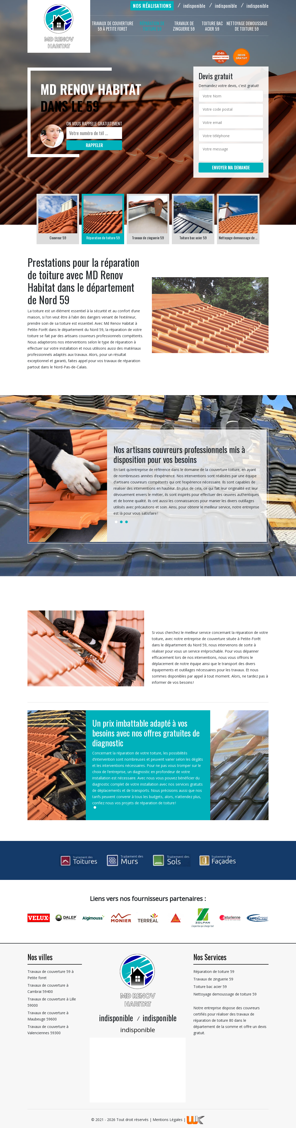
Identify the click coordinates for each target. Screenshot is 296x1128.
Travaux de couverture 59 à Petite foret (112, 26)
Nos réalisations (152, 5)
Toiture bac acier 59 (212, 26)
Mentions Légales (167, 1119)
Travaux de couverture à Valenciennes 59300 (47, 1029)
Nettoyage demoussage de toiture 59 (247, 26)
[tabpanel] (187, 482)
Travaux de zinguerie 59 (184, 26)
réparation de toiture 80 (213, 1020)
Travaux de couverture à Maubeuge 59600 (47, 1015)
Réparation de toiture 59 (152, 26)
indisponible (194, 5)
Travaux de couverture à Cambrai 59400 (47, 988)
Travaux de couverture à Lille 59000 (51, 1002)
